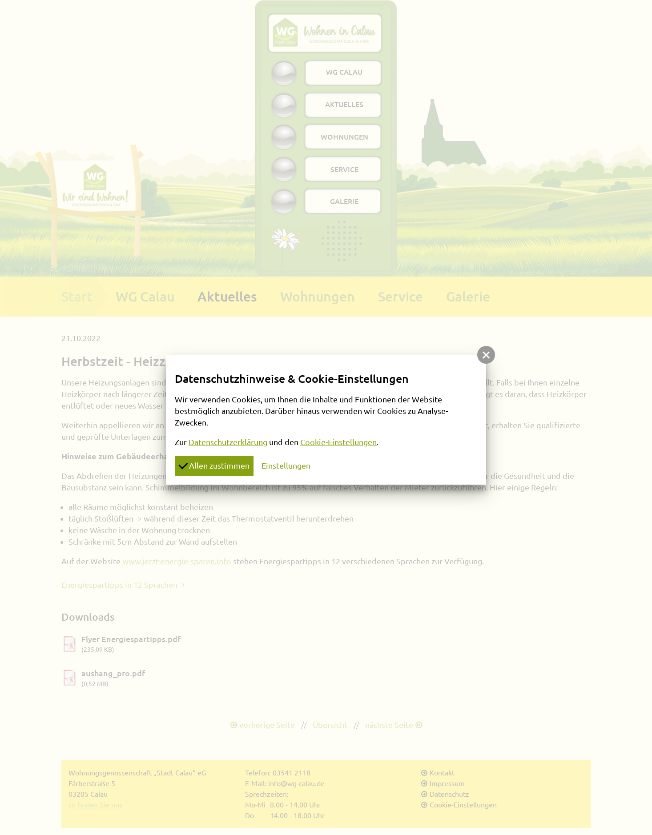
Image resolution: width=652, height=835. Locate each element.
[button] (486, 355)
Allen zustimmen (214, 465)
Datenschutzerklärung (228, 442)
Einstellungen (286, 465)
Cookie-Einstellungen (338, 442)
